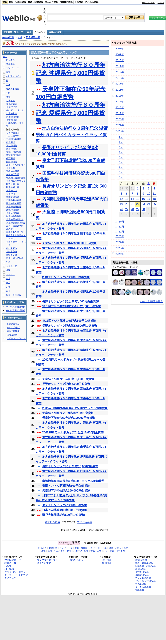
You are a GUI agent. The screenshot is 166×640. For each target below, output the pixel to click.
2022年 (120, 131)
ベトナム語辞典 (143, 587)
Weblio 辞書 (8, 37)
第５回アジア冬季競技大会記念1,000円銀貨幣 (71, 306)
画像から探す (55, 32)
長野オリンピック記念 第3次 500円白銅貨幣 (70, 301)
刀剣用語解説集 (13, 139)
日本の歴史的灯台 (14, 219)
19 (121, 204)
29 (137, 209)
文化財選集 (11, 104)
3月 (121, 147)
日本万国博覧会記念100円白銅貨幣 (64, 510)
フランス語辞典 (143, 578)
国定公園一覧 (12, 187)
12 (121, 198)
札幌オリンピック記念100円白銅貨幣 (66, 277)
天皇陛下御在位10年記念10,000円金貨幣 (68, 379)
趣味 (8, 270)
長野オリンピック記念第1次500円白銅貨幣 (69, 325)
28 (132, 209)
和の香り (10, 229)
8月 (121, 172)
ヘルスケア (11, 266)
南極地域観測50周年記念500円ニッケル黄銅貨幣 (73, 480)
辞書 (5, 2)
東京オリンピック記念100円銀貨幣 (64, 505)
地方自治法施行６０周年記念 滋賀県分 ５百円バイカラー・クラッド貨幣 (72, 134)
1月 (121, 137)
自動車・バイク (13, 76)
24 (148, 204)
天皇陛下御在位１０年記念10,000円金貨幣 (69, 243)
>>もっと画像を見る (151, 301)
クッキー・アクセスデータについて (17, 576)
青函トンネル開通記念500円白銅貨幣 (66, 485)
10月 (121, 221)
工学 (8, 84)
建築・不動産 (12, 88)
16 (143, 198)
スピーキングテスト (16, 338)
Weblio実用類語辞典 (15, 306)
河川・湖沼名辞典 (14, 258)
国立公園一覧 (12, 184)
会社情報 (106, 560)
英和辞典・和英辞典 (145, 566)
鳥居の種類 (11, 149)
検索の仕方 (10, 563)
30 (143, 209)
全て (5, 56)
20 (126, 204)
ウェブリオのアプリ (47, 560)
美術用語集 (11, 120)
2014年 (120, 83)
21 (132, 204)
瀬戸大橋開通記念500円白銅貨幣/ (63, 514)
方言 (8, 291)
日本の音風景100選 (15, 222)
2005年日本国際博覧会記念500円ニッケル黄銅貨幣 (75, 408)
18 (154, 198)
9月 (121, 177)
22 (137, 204)
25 (154, 204)
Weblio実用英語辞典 (15, 310)
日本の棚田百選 (13, 206)
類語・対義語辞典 (17, 2)
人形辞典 (10, 168)
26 (121, 209)
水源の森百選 (12, 210)
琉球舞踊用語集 (13, 155)
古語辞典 (79, 2)
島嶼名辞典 (11, 255)
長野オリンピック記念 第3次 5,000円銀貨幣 (70, 466)
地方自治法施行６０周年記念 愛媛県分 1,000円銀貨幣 (70, 113)
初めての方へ (148, 2)
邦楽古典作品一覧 (14, 232)
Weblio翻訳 (140, 569)
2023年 (120, 236)
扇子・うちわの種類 (16, 165)
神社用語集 (11, 145)
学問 (8, 93)
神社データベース (14, 110)
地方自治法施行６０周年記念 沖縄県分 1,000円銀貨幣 (70, 73)
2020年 (120, 119)
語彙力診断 (12, 334)
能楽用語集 (11, 161)
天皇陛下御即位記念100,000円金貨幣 (66, 490)
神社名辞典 (11, 248)
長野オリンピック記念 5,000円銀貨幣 (66, 383)
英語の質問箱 (13, 331)
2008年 (120, 48)
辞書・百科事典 (13, 295)
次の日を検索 (84, 522)
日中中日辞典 (51, 2)
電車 (8, 72)
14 (132, 198)
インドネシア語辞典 (145, 581)
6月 (121, 162)
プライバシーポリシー (16, 572)
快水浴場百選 (12, 197)
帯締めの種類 (12, 171)
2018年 (120, 107)
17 (148, 198)
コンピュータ (12, 68)
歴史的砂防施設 (13, 216)
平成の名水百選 (13, 203)
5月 (121, 157)
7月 (121, 167)
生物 (8, 278)
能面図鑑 (10, 158)
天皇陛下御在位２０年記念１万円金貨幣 (68, 412)
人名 (8, 286)
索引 (29, 32)
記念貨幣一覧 (33, 37)
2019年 (120, 113)
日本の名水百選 (13, 200)
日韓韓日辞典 (66, 2)
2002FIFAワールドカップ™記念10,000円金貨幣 (73, 432)
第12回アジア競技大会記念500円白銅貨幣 (69, 320)
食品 (8, 282)
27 (126, 209)
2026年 (120, 253)
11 (154, 193)
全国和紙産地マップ (16, 181)
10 (148, 193)
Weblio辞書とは (12, 560)
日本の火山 (11, 190)
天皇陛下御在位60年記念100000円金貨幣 (68, 417)
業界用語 (10, 64)
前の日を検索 (52, 522)
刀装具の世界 (12, 136)
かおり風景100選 (14, 226)
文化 (20, 37)
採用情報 (106, 563)
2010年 (120, 60)
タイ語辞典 (140, 584)
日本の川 (10, 194)
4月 (121, 152)
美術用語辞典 (12, 116)
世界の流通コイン (14, 132)
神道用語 (10, 142)
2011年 (120, 66)
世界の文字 (11, 113)
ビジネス (10, 60)
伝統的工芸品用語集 (16, 177)
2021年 (120, 125)
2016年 (120, 95)
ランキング (40, 32)
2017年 (120, 101)
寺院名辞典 (11, 251)
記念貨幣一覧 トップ (13, 32)
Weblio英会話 (13, 327)
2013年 (120, 78)
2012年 (120, 72)
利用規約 (9, 569)
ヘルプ (161, 2)
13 (126, 198)
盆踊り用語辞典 (13, 152)
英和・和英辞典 (35, 2)
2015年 (120, 89)
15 (137, 198)
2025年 (120, 248)
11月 (121, 226)
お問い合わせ (77, 560)
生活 (8, 262)
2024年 (120, 242)
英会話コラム (13, 324)
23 (143, 204)
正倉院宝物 (11, 107)
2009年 (120, 54)
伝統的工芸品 (12, 174)
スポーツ (10, 274)
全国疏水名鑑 (12, 213)
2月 (121, 142)
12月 (121, 231)
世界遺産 (10, 100)
